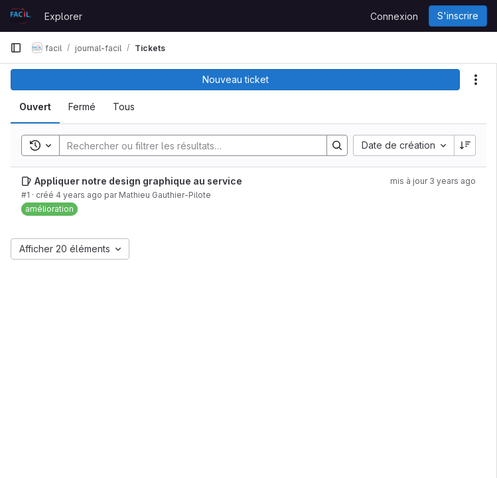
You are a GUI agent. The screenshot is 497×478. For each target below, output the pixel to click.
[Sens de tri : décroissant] (465, 145)
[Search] (186, 145)
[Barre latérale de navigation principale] (16, 47)
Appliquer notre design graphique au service (138, 181)
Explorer (63, 16)
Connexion (394, 16)
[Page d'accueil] (20, 16)
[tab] (35, 106)
